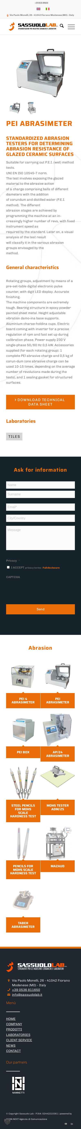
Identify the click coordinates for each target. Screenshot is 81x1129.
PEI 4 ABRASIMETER (23, 700)
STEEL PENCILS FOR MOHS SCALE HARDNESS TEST (23, 811)
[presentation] (37, 589)
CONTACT (13, 1051)
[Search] (60, 26)
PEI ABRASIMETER (57, 700)
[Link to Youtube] (66, 1124)
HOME (11, 1019)
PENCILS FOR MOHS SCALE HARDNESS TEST (23, 870)
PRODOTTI (14, 1029)
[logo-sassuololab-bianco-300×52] (33, 26)
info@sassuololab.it (27, 995)
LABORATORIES (18, 1035)
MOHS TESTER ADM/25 (58, 807)
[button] (7, 1121)
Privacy (13, 560)
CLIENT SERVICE (19, 1040)
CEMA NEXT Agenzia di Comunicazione (26, 1119)
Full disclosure (51, 567)
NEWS (10, 1045)
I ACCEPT (35, 567)
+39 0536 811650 (26, 990)
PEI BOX (23, 752)
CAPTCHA (13, 577)
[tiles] (14, 437)
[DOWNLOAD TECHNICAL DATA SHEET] (40, 402)
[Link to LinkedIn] (72, 1124)
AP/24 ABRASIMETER (57, 754)
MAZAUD (58, 866)
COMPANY (14, 1024)
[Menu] (69, 26)
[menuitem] (41, 3)
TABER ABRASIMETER (23, 925)
